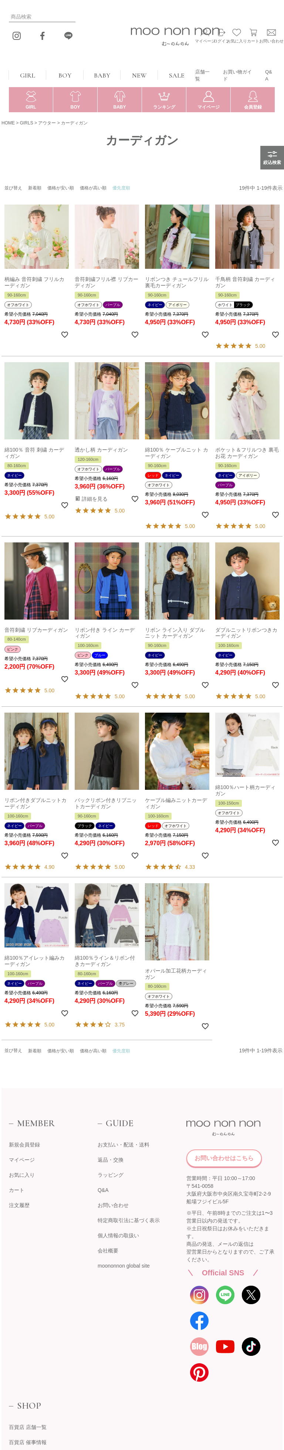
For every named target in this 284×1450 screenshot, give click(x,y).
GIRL (27, 75)
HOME (8, 123)
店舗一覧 (202, 75)
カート (16, 1190)
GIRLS (26, 123)
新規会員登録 (24, 1145)
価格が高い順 (93, 188)
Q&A (268, 75)
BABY (102, 75)
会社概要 (108, 1251)
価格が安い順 (60, 188)
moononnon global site (124, 1266)
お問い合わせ (113, 1205)
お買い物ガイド (237, 75)
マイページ (22, 1160)
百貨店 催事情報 (28, 1442)
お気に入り (22, 1175)
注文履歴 (19, 1205)
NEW (139, 75)
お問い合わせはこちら (224, 1158)
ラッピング (111, 1175)
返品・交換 (111, 1160)
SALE (177, 75)
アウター (47, 123)
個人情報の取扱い (118, 1235)
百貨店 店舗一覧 (28, 1427)
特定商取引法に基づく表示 (129, 1220)
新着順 (34, 188)
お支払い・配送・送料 (123, 1145)
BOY (64, 75)
